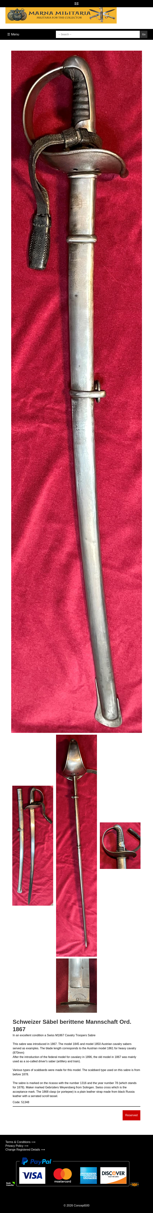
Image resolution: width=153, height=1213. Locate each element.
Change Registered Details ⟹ (25, 1149)
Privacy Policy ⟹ (16, 1145)
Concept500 (81, 1205)
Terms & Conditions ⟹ (20, 1142)
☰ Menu (13, 34)
